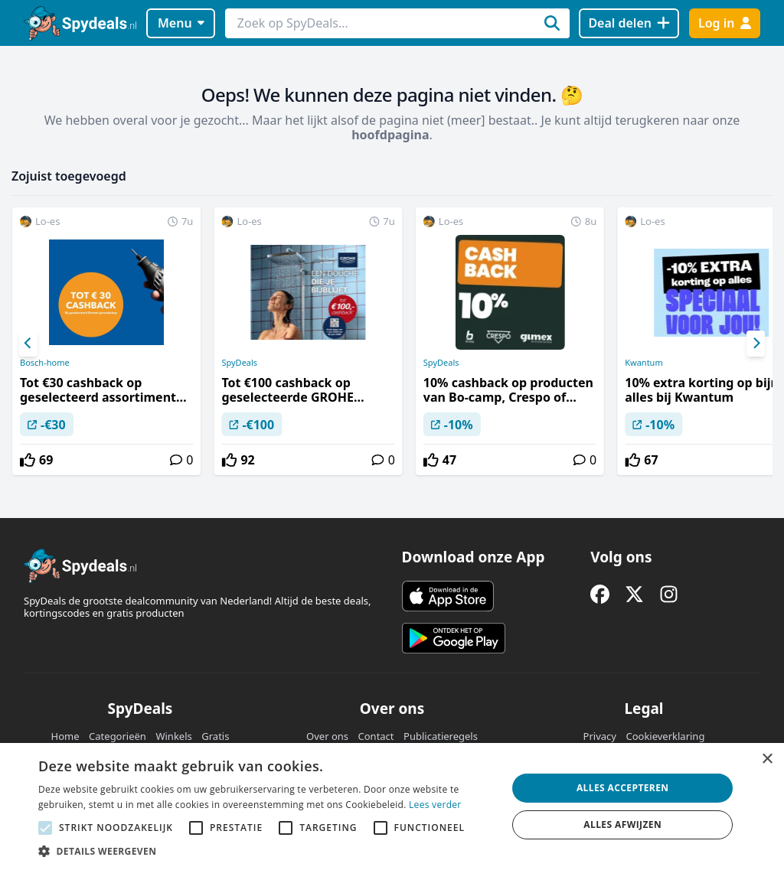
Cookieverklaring (665, 736)
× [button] (767, 759)
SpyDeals (239, 362)
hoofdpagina (390, 134)
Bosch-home (45, 362)
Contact (376, 736)
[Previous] (28, 344)
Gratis (215, 736)
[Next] (755, 344)
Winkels (173, 736)
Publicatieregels (440, 736)
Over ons (327, 736)
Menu (181, 23)
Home (65, 736)
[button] (265, 851)
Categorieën (117, 736)
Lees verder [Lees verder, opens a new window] (435, 804)
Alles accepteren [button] (623, 787)
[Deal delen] (629, 23)
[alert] (392, 806)
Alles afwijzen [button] (622, 824)
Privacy (599, 736)
